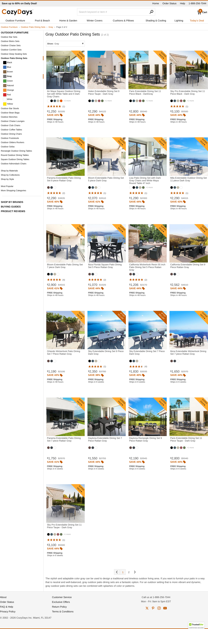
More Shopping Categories (13, 190)
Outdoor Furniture (15, 20)
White (7, 99)
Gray (50, 27)
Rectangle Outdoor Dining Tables (16, 151)
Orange (8, 90)
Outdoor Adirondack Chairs (13, 163)
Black (7, 62)
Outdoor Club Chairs (10, 125)
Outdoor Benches (9, 117)
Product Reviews (13, 211)
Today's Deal (197, 20)
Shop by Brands (12, 202)
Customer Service (62, 597)
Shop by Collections (10, 175)
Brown (8, 72)
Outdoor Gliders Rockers (12, 142)
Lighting (178, 20)
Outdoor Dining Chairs (11, 134)
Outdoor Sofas (7, 146)
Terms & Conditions (62, 611)
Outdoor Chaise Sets (10, 45)
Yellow (8, 104)
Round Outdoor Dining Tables (15, 155)
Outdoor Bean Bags (10, 112)
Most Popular (7, 186)
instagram (159, 608)
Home (155, 3)
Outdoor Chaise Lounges (12, 121)
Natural (8, 85)
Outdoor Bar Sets (9, 37)
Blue (7, 67)
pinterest (153, 608)
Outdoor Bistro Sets (10, 41)
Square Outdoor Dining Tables (15, 159)
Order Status (169, 3)
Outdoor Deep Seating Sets (14, 54)
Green (8, 81)
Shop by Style (7, 179)
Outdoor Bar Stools (10, 108)
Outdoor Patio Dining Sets (33, 27)
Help (182, 3)
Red (7, 95)
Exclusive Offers (61, 602)
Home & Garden (68, 20)
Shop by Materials (9, 170)
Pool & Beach (42, 20)
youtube (165, 608)
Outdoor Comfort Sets (11, 49)
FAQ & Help (6, 606)
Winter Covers (94, 20)
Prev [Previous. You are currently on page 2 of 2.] (117, 572)
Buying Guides (11, 206)
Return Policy (59, 606)
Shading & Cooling (156, 20)
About (3, 597)
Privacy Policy (7, 611)
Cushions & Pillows (123, 20)
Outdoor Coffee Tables (11, 129)
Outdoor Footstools (10, 138)
